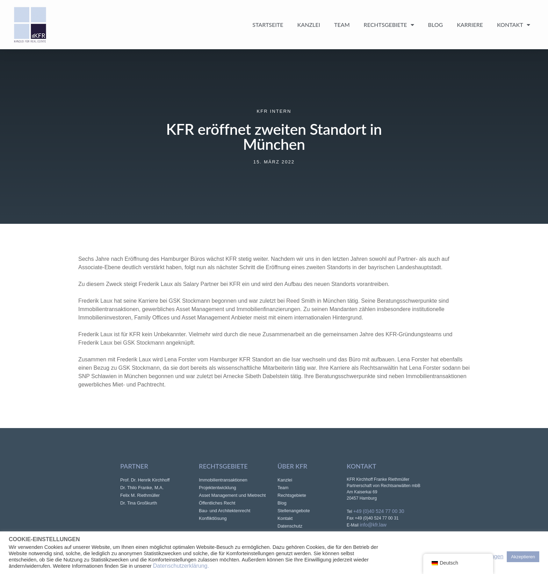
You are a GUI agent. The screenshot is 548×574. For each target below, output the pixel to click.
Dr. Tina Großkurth (138, 503)
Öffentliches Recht (217, 503)
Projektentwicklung (217, 487)
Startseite (267, 24)
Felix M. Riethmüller (140, 495)
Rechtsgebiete (389, 25)
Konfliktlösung (213, 518)
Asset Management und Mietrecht (232, 495)
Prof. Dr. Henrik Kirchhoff (145, 480)
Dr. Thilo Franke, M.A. (142, 487)
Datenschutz (289, 526)
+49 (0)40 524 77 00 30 (378, 511)
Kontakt (513, 25)
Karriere (470, 24)
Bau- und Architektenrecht (224, 510)
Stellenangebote (293, 510)
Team (342, 24)
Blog (435, 24)
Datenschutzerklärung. (181, 566)
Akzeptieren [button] (523, 556)
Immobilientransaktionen (223, 480)
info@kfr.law (373, 525)
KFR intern (274, 111)
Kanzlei (308, 24)
